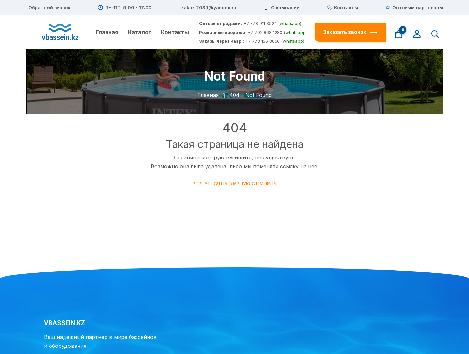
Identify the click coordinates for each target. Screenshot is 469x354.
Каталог (139, 32)
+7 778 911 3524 (260, 23)
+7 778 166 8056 (262, 41)
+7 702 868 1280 (265, 32)
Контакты (175, 32)
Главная (107, 32)
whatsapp (290, 23)
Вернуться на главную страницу (235, 183)
